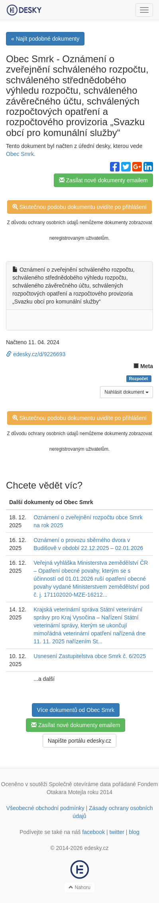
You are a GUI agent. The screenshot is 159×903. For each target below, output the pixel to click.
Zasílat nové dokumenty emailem (103, 180)
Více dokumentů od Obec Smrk (76, 710)
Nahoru (79, 887)
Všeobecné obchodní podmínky (45, 808)
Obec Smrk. (20, 154)
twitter (117, 832)
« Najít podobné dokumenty (45, 38)
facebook (93, 832)
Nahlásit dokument (126, 392)
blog (134, 832)
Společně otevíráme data (80, 784)
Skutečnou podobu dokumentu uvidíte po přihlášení (79, 207)
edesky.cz (96, 848)
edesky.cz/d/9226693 (35, 354)
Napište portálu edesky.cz (79, 740)
